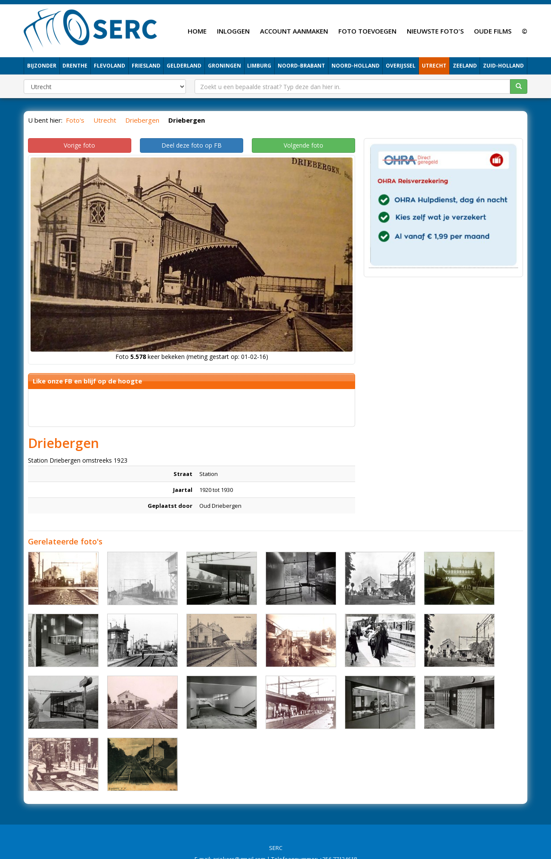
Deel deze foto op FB (191, 145)
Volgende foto (303, 145)
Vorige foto (79, 145)
